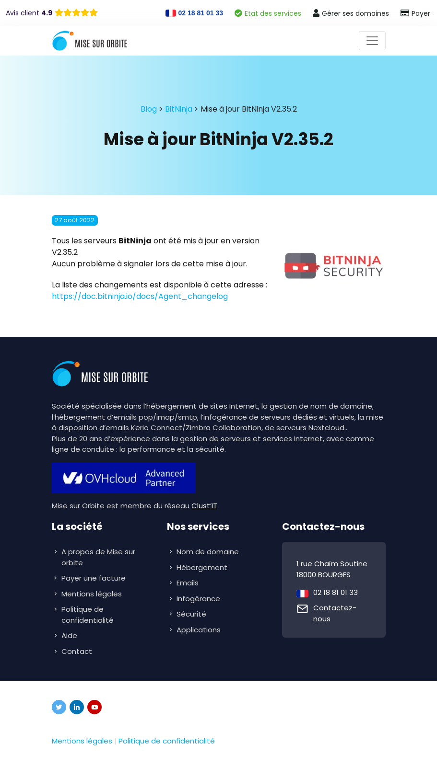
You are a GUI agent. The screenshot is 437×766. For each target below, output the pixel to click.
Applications (200, 630)
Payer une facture (93, 578)
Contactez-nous (334, 613)
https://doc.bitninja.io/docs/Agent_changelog (140, 296)
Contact (76, 651)
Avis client (29, 13)
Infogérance (199, 599)
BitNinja (178, 108)
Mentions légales (91, 594)
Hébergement (203, 567)
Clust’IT (204, 506)
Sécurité (192, 614)
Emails (189, 583)
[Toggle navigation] (372, 40)
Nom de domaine (208, 552)
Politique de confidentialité (87, 614)
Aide (69, 635)
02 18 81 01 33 (335, 592)
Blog (149, 108)
